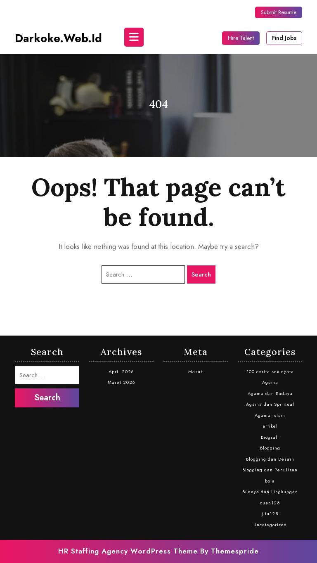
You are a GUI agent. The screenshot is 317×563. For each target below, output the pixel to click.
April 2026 (121, 371)
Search (201, 274)
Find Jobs (284, 38)
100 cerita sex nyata (270, 371)
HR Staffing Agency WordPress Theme (128, 551)
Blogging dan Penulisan (270, 469)
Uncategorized (270, 524)
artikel (270, 426)
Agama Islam (270, 415)
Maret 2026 (121, 382)
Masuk (195, 371)
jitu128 (270, 513)
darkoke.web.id (58, 38)
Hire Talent (241, 38)
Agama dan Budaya (270, 393)
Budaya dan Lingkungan (270, 491)
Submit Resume (278, 12)
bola (270, 481)
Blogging (270, 448)
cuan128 (270, 502)
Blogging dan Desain (270, 459)
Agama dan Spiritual (270, 404)
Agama (270, 382)
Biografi (270, 437)
